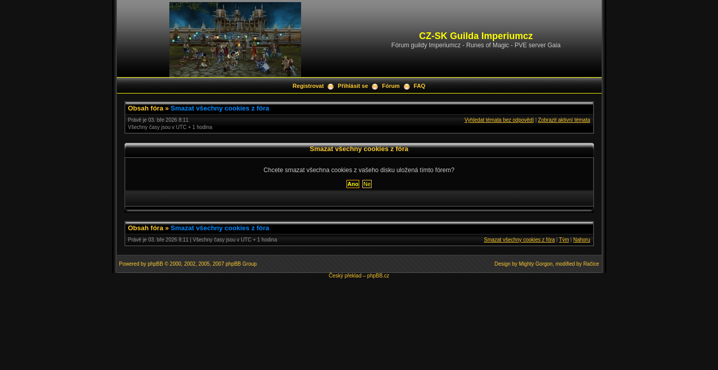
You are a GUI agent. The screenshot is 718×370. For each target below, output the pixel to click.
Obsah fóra (146, 108)
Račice (591, 264)
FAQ (420, 86)
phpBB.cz (378, 276)
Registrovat (308, 86)
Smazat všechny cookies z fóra (220, 108)
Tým (564, 240)
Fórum (390, 86)
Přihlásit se (353, 86)
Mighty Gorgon (536, 264)
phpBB (155, 264)
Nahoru (581, 240)
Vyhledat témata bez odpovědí (499, 120)
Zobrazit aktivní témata (564, 120)
